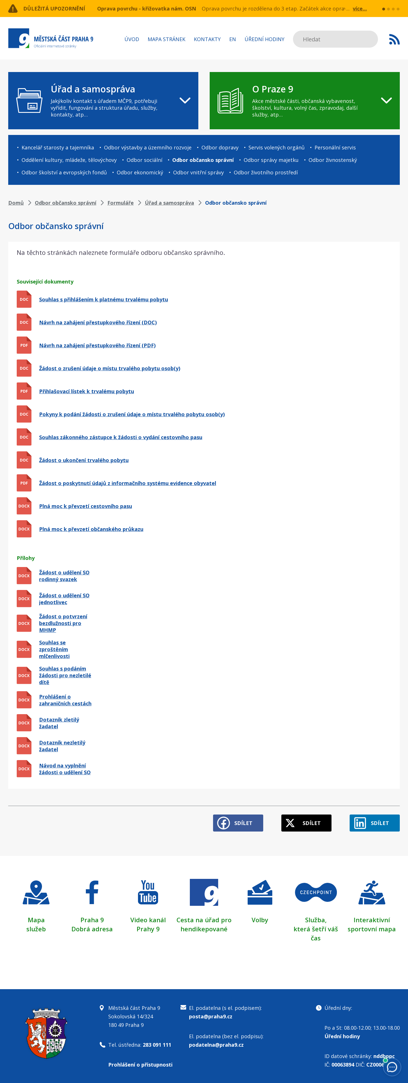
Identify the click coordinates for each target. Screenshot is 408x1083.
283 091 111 (157, 1044)
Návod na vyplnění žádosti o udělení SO (65, 769)
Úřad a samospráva (169, 202)
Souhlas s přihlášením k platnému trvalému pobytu (103, 299)
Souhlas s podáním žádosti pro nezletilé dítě (65, 675)
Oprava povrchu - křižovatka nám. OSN (146, 8)
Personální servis (335, 147)
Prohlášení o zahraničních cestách (65, 700)
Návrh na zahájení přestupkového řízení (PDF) (97, 345)
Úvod (131, 39)
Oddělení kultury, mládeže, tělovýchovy (69, 159)
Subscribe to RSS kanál (394, 39)
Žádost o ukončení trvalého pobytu (84, 460)
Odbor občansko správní (203, 159)
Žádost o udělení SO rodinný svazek (64, 576)
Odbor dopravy (220, 147)
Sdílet (243, 823)
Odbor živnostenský (333, 159)
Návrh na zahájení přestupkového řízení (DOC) (98, 322)
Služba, (316, 919)
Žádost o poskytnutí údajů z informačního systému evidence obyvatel (127, 483)
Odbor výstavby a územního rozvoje (148, 147)
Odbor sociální (144, 159)
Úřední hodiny (264, 39)
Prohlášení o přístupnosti (140, 1064)
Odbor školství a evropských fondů (64, 172)
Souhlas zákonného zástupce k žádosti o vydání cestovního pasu (120, 437)
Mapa (36, 919)
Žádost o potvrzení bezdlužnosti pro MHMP (63, 623)
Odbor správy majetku (271, 159)
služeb (36, 929)
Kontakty (207, 39)
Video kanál (148, 919)
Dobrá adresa (92, 929)
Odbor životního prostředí (266, 172)
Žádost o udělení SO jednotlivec (64, 599)
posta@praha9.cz (210, 1016)
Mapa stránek (166, 39)
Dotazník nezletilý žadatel (62, 746)
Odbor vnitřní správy (198, 172)
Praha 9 (92, 919)
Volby (260, 919)
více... (360, 8)
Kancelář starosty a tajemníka (58, 147)
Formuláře (120, 202)
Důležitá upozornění (54, 8)
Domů (16, 202)
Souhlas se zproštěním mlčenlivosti (54, 649)
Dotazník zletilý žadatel (59, 723)
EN (232, 39)
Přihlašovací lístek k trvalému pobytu (86, 391)
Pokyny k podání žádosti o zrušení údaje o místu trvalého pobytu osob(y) (132, 414)
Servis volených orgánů (276, 147)
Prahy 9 (148, 929)
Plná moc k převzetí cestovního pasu (85, 506)
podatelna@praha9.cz (216, 1044)
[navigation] (103, 100)
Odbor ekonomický (140, 172)
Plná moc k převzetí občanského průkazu (91, 529)
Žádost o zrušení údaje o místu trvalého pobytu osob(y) (109, 368)
